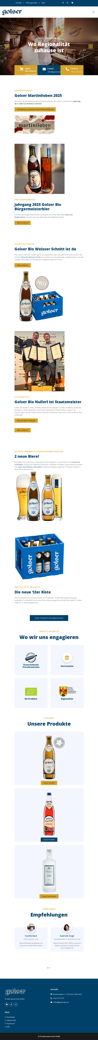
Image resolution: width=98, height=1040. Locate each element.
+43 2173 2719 (58, 998)
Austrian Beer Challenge (26, 420)
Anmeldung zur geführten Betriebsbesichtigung (35, 109)
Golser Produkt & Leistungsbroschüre (49, 618)
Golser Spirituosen (49, 896)
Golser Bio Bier (49, 783)
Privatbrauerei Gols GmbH (50, 1036)
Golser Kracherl (49, 840)
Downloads (10, 1017)
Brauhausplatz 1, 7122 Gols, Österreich (67, 994)
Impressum (10, 1023)
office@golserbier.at (60, 1002)
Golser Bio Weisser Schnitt (31, 257)
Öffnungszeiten (32, 3)
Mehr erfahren (22, 223)
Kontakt (19, 3)
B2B (43, 3)
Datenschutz (10, 1020)
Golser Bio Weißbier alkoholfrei (30, 467)
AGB (7, 1027)
